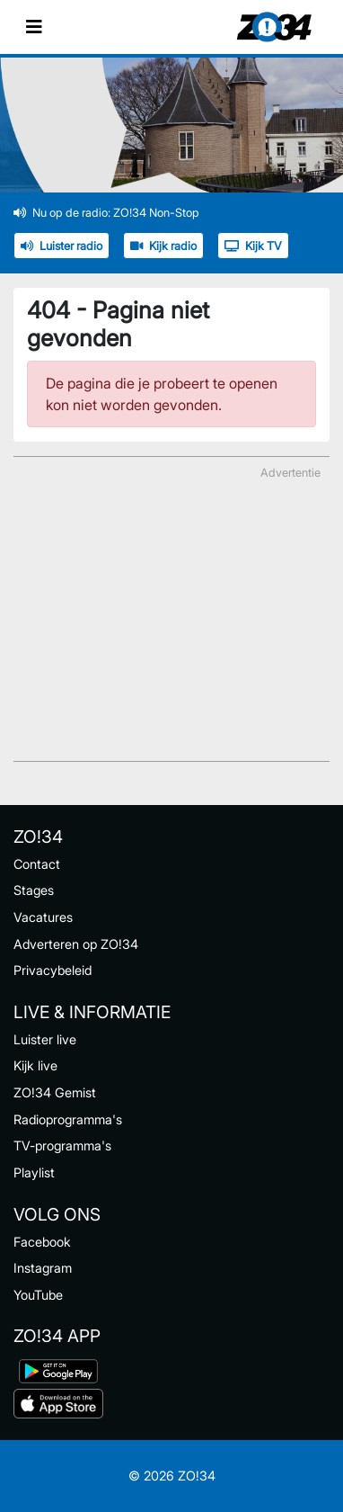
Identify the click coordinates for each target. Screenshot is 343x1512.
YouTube (38, 1294)
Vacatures (43, 917)
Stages (33, 890)
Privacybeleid (52, 970)
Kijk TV (253, 246)
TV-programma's (62, 1145)
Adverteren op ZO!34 (75, 944)
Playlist (34, 1172)
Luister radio (61, 246)
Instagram (42, 1267)
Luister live (44, 1039)
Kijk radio (163, 246)
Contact (36, 864)
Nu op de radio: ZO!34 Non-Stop (106, 212)
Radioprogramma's (67, 1119)
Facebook (42, 1241)
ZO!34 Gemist (54, 1092)
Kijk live (35, 1065)
